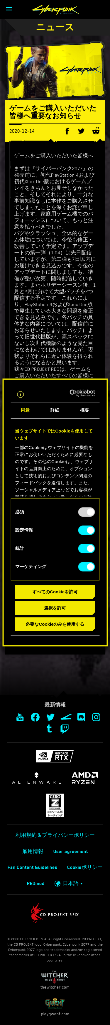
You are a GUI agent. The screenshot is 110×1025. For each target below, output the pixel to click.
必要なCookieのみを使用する (55, 624)
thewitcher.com (55, 979)
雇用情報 (32, 851)
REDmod (36, 883)
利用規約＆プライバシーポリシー (55, 835)
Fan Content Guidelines (32, 867)
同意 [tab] (25, 410)
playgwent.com (55, 1006)
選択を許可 (55, 608)
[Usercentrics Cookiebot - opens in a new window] (73, 393)
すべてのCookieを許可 (55, 592)
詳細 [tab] (54, 410)
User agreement (70, 851)
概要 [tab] (84, 410)
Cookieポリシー (85, 867)
